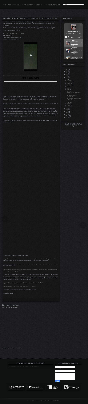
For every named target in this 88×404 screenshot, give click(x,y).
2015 (67, 114)
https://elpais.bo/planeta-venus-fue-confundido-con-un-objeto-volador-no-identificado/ (23, 283)
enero (68, 106)
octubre (68, 83)
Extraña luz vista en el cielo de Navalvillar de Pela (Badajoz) (30, 18)
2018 (67, 109)
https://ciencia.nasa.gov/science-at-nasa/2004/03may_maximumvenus (19, 286)
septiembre (69, 85)
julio (68, 86)
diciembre (69, 80)
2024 (67, 73)
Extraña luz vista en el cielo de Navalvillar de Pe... (74, 93)
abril (68, 91)
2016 (67, 113)
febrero (68, 105)
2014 (67, 116)
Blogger (78, 126)
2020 (67, 79)
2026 (67, 70)
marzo (68, 103)
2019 (67, 108)
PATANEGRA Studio (57, 400)
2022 (67, 76)
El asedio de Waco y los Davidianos (72, 96)
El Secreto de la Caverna (39, 400)
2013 (67, 117)
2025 (67, 71)
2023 (67, 74)
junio (68, 88)
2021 (67, 77)
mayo (68, 89)
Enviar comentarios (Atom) (15, 348)
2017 (67, 111)
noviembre (69, 82)
